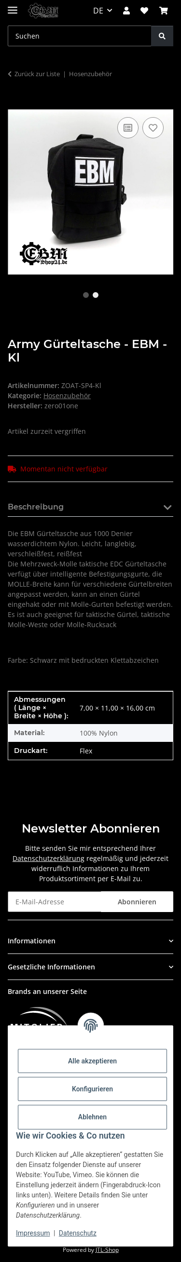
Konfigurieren (92, 1089)
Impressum (33, 1233)
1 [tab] (86, 295)
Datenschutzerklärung (48, 858)
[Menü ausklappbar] (12, 6)
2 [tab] (95, 295)
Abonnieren (137, 901)
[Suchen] (162, 36)
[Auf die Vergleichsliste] (128, 127)
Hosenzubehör (67, 395)
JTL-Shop (107, 1250)
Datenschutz (78, 1233)
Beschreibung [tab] (36, 506)
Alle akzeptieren (92, 1061)
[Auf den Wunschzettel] (153, 127)
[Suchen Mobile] (80, 36)
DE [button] (98, 10)
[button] (126, 10)
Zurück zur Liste (37, 73)
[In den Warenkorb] (15, 104)
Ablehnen (92, 1117)
